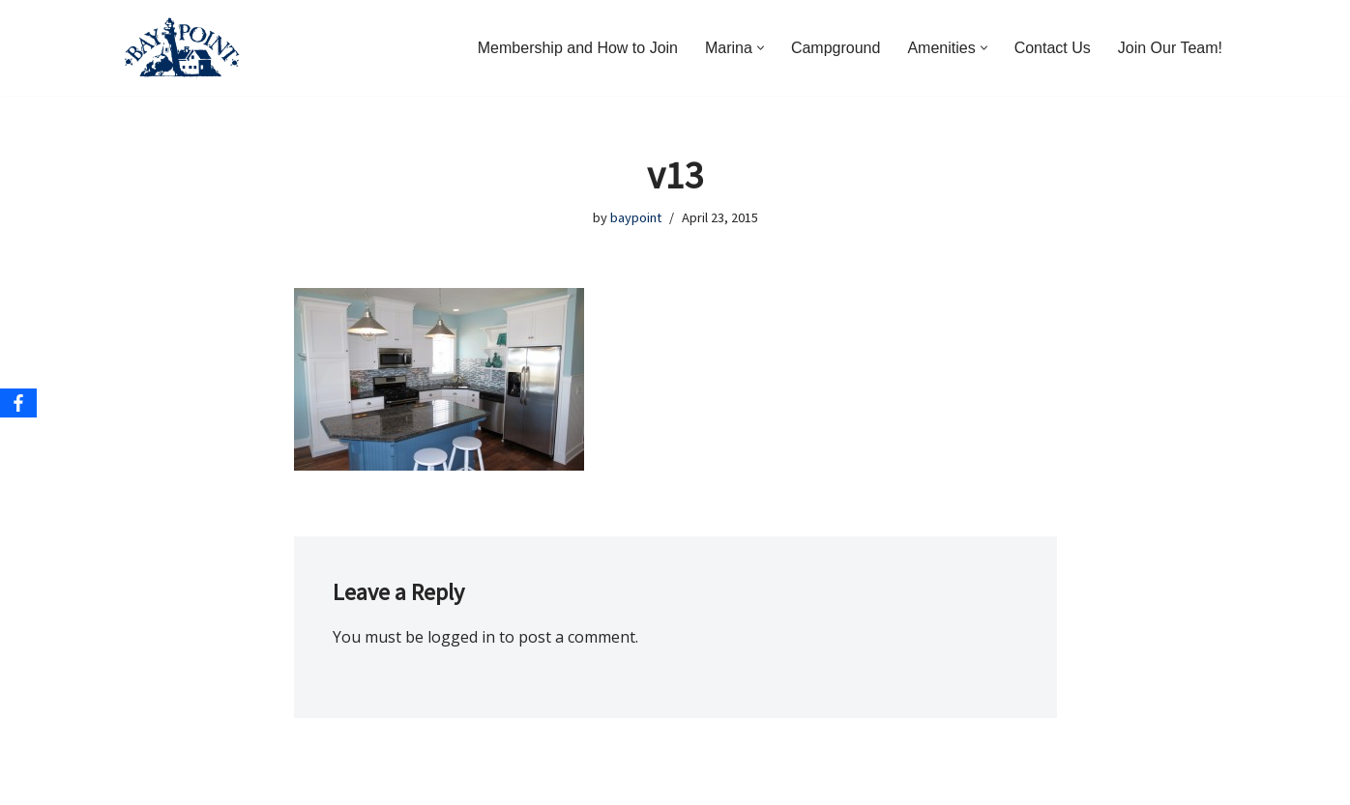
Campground (836, 48)
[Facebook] (18, 402)
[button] (760, 47)
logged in (461, 636)
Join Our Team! (1170, 48)
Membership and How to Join (578, 48)
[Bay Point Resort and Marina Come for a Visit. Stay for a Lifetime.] (182, 47)
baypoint (635, 217)
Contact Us (1052, 48)
